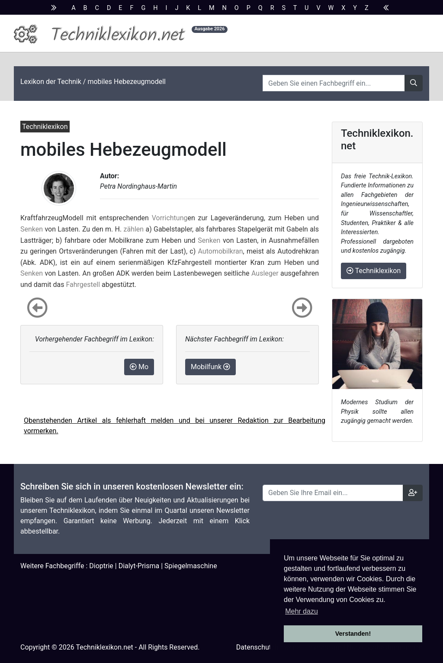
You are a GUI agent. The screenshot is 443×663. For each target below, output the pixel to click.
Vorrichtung (170, 218)
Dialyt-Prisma (139, 566)
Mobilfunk (210, 367)
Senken (31, 229)
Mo (139, 367)
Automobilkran (220, 251)
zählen (134, 229)
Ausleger (265, 273)
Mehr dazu (301, 611)
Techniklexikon (374, 271)
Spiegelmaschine (190, 566)
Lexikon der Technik (50, 81)
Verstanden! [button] (353, 633)
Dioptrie (101, 566)
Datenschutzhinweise (269, 647)
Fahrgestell (83, 284)
